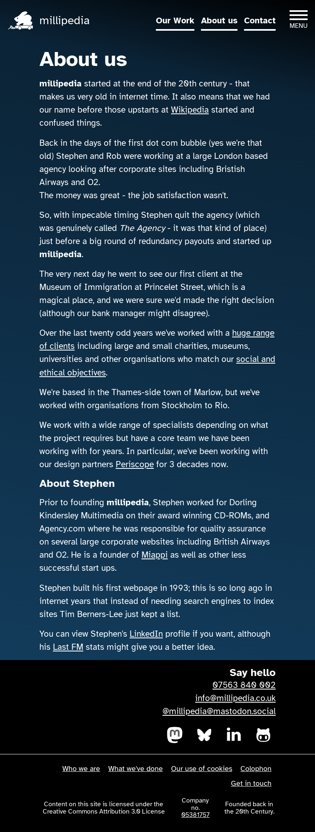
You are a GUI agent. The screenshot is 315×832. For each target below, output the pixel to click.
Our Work (175, 20)
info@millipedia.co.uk (235, 698)
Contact (260, 20)
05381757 (195, 815)
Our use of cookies (201, 768)
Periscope (135, 464)
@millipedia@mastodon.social (219, 711)
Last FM (68, 647)
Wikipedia (190, 109)
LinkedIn (146, 634)
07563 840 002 (244, 685)
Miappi (155, 554)
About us (219, 20)
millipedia (64, 20)
